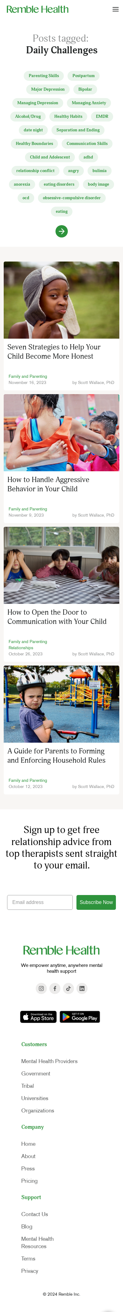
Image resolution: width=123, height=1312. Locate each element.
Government (35, 1073)
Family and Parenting (28, 376)
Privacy (29, 1271)
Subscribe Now (96, 902)
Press (28, 1168)
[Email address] (40, 902)
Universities (34, 1098)
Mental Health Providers (49, 1061)
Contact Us (34, 1214)
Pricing (29, 1181)
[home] (36, 9)
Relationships (21, 647)
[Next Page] (61, 231)
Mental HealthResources (37, 1243)
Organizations (37, 1110)
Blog (26, 1226)
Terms (28, 1258)
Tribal (27, 1086)
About (28, 1156)
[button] (115, 9)
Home (28, 1144)
